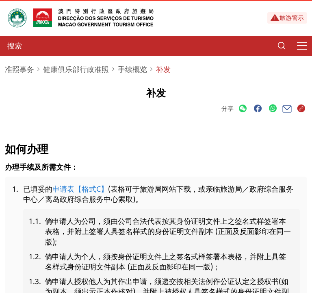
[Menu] (302, 46)
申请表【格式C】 (80, 189)
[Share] (243, 109)
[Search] (281, 46)
